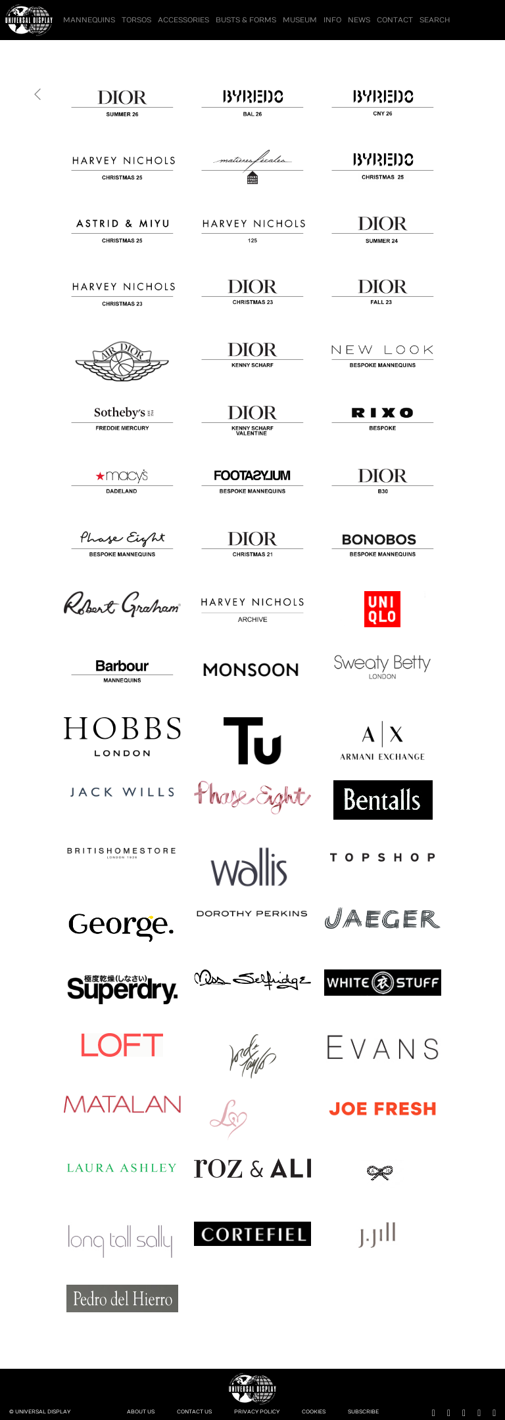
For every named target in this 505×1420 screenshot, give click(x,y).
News (359, 20)
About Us (141, 1412)
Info (332, 20)
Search (435, 20)
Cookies (313, 1412)
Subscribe (363, 1412)
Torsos (136, 20)
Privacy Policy (256, 1412)
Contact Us (194, 1412)
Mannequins (89, 20)
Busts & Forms (246, 20)
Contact (395, 20)
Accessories (183, 20)
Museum (300, 20)
